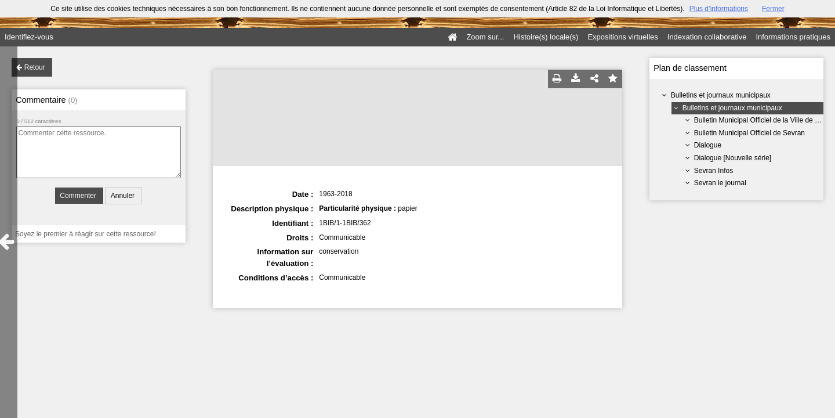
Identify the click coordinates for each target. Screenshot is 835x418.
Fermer (773, 9)
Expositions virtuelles (622, 37)
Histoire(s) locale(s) (545, 37)
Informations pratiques (793, 37)
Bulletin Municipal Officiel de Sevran (749, 133)
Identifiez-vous (29, 37)
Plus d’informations (718, 9)
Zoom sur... (485, 37)
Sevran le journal (720, 183)
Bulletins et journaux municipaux (721, 95)
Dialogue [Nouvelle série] (732, 158)
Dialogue (707, 145)
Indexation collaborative (707, 37)
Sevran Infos (713, 171)
